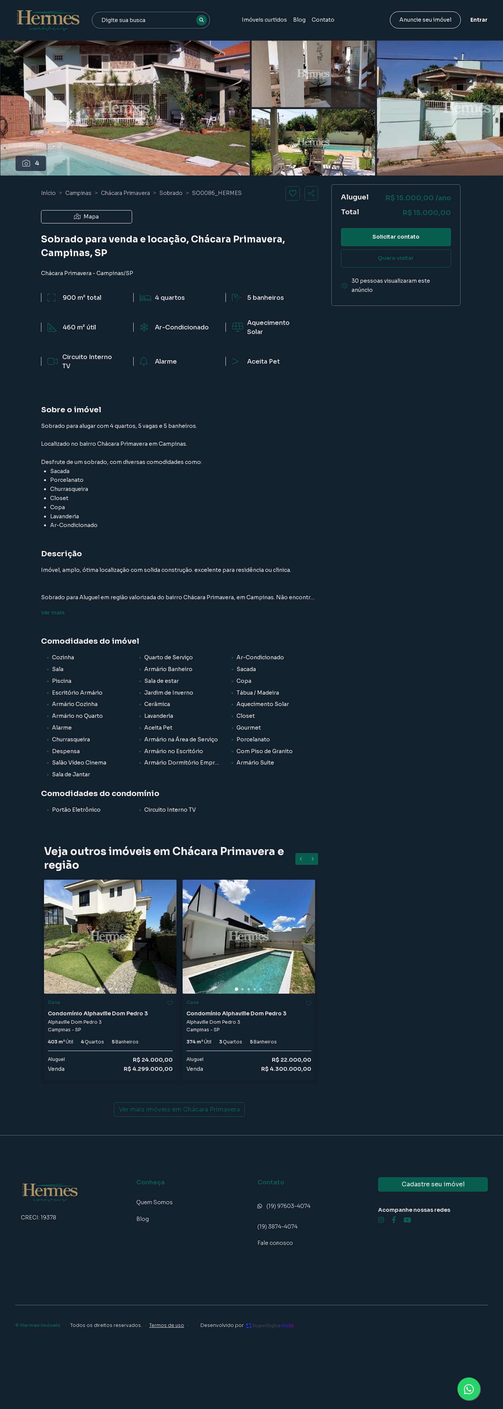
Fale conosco (275, 1243)
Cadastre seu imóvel (433, 1184)
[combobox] (151, 20)
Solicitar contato (395, 236)
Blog (299, 19)
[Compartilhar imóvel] (311, 193)
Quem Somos (154, 1202)
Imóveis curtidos (264, 19)
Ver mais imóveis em (179, 1109)
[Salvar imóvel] (292, 193)
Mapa (86, 216)
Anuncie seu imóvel (425, 19)
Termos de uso (166, 1325)
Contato (323, 19)
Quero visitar (396, 258)
